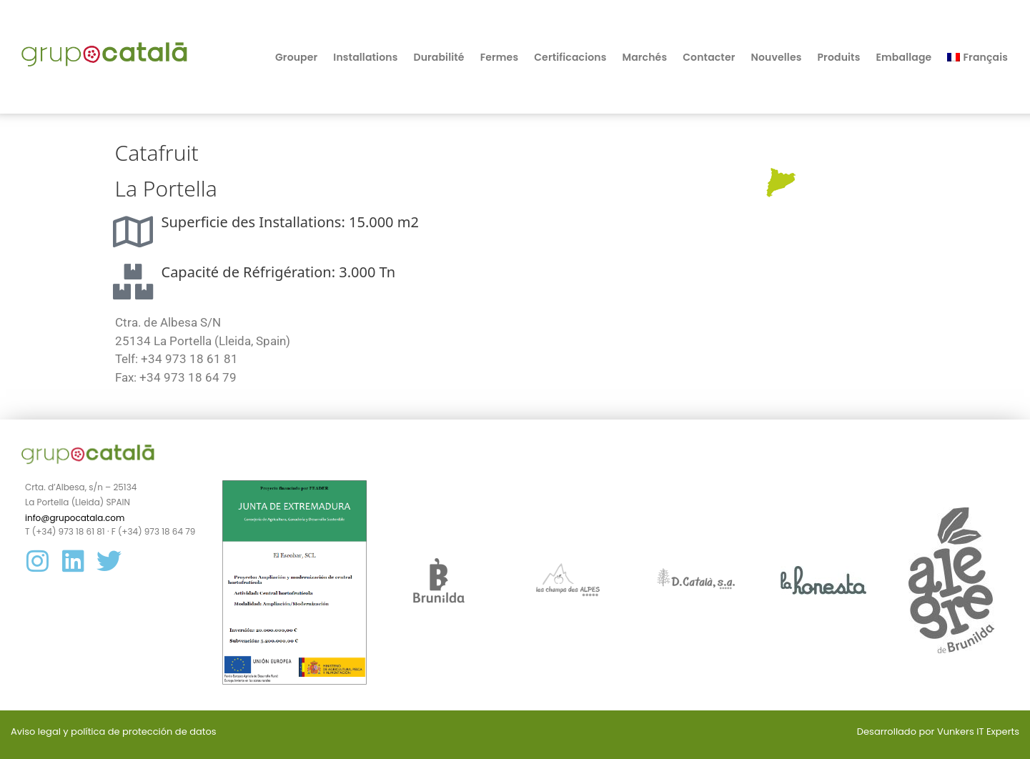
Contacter (709, 57)
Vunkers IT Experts (978, 731)
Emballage (903, 57)
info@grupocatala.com (74, 518)
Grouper (296, 57)
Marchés (644, 57)
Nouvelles (776, 57)
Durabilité (438, 57)
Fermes (499, 57)
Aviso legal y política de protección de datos (114, 731)
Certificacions (570, 57)
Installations (365, 57)
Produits (838, 57)
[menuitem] (977, 57)
